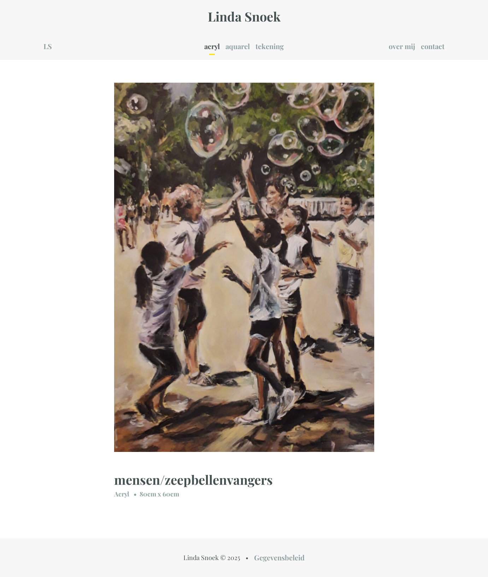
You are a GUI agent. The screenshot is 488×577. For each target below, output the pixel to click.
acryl (212, 46)
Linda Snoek (244, 16)
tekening (269, 46)
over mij (402, 46)
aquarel (237, 46)
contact (433, 46)
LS (47, 46)
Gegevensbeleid (279, 557)
